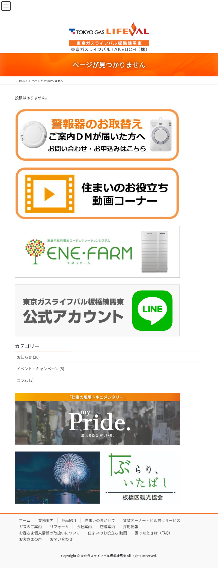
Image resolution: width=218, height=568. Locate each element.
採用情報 (130, 526)
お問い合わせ (61, 539)
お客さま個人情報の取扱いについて (49, 533)
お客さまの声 (30, 539)
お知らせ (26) (28, 357)
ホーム (25, 520)
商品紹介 (69, 520)
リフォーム (59, 526)
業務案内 (45, 520)
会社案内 (84, 526)
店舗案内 (107, 526)
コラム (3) (25, 380)
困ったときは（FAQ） (153, 533)
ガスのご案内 (30, 526)
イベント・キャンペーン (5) (40, 368)
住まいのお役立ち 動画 (107, 533)
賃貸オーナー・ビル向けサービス (151, 520)
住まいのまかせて (100, 520)
